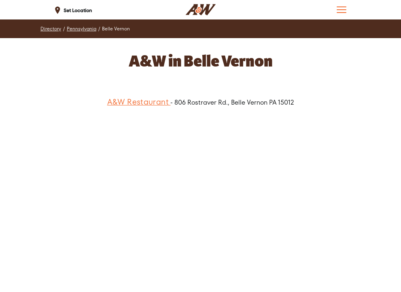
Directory (50, 29)
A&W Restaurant (139, 102)
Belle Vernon (116, 29)
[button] (341, 9)
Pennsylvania (81, 29)
